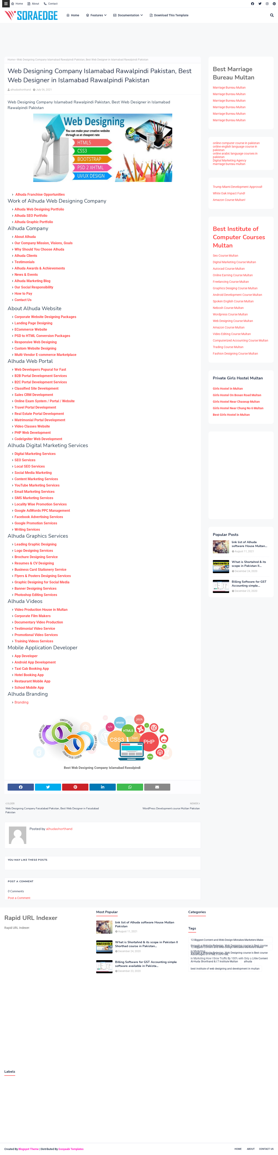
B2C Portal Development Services (41, 382)
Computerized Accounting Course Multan (240, 340)
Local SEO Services (30, 466)
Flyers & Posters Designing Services (43, 576)
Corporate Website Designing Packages (45, 317)
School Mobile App (29, 687)
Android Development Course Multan (237, 294)
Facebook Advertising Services (39, 517)
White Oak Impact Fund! (229, 193)
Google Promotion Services (36, 523)
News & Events (26, 275)
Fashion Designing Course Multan (235, 353)
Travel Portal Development (35, 407)
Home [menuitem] (72, 15)
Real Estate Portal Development (39, 414)
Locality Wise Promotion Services (41, 504)
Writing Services (27, 529)
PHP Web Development (33, 433)
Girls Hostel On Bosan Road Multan (237, 395)
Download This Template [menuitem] (169, 15)
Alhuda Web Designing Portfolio (39, 209)
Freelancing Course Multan (231, 281)
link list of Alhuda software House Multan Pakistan (248, 544)
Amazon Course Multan (229, 327)
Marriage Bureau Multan (229, 87)
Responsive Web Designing (36, 342)
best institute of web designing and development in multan (225, 968)
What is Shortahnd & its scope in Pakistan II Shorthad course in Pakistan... (249, 564)
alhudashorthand (20, 89)
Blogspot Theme (28, 1149)
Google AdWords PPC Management (42, 510)
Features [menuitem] (94, 15)
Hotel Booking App (29, 675)
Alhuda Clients (26, 256)
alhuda (248, 961)
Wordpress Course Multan (230, 314)
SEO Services (25, 460)
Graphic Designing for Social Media (42, 582)
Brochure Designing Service (36, 557)
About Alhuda (25, 237)
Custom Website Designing (35, 348)
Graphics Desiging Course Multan (235, 288)
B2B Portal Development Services (41, 376)
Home (17, 3)
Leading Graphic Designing (35, 544)
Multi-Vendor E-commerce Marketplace (45, 355)
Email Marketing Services (35, 492)
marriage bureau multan (229, 164)
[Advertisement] (110, 43)
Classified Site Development (36, 388)
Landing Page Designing (33, 323)
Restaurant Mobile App (32, 681)
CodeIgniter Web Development (38, 439)
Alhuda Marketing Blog (32, 281)
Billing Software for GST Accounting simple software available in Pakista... (249, 584)
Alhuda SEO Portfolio (31, 216)
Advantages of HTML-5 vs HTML (209, 954)
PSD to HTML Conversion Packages (42, 336)
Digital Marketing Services (35, 454)
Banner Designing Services (35, 588)
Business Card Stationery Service (40, 569)
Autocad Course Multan (229, 268)
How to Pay (23, 293)
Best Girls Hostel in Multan (231, 414)
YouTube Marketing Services (37, 485)
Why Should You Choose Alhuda (39, 249)
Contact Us (23, 300)
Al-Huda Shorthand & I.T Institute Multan (214, 961)
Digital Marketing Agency (229, 160)
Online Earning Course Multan (233, 275)
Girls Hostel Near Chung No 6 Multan (238, 408)
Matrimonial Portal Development (40, 420)
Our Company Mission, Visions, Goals (44, 243)
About (33, 3)
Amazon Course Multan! (229, 200)
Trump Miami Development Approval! (237, 187)
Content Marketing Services (36, 479)
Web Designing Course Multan (233, 321)
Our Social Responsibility (34, 287)
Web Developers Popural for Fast (40, 369)
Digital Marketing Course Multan (234, 262)
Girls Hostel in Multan (228, 388)
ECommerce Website (31, 329)
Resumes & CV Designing (34, 563)
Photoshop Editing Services (36, 595)
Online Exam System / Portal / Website (45, 401)
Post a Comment (19, 898)
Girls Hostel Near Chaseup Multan (236, 401)
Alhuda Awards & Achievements (40, 268)
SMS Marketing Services (34, 498)
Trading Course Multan (228, 347)
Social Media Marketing (33, 473)
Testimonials (25, 262)
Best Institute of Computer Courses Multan (239, 237)
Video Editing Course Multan (232, 334)
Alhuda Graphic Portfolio (34, 222)
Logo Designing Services (34, 551)
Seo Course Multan (225, 255)
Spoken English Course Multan (233, 301)
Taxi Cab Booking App (32, 669)
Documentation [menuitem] (126, 15)
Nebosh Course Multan (228, 308)
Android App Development (35, 662)
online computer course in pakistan (236, 143)
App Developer (26, 656)
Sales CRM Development (34, 395)
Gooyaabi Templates (71, 1149)
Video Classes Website (32, 426)
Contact (50, 3)
